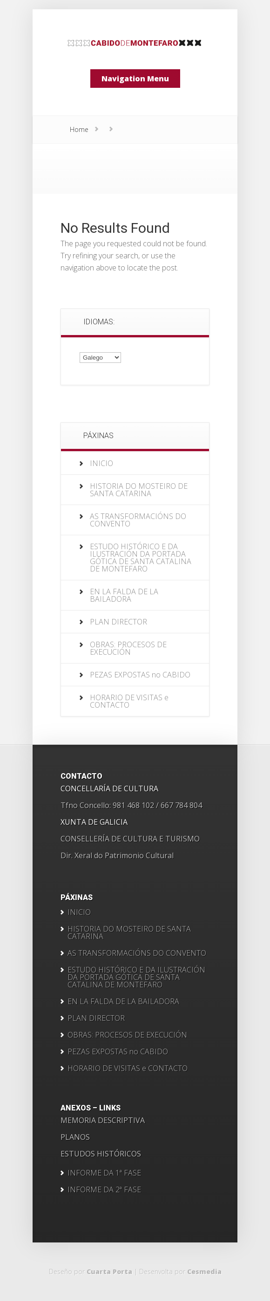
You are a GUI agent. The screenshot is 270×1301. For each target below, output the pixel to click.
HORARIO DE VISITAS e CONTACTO (129, 701)
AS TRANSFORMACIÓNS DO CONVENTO (138, 520)
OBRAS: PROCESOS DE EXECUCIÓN (128, 648)
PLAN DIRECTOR (118, 622)
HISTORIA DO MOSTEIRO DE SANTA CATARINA (139, 490)
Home (79, 129)
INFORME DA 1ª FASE (104, 1173)
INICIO (101, 463)
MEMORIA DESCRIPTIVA (103, 1120)
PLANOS (75, 1137)
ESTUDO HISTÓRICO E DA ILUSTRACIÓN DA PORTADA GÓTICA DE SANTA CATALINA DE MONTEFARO (140, 557)
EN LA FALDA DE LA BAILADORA (124, 595)
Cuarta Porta (109, 1271)
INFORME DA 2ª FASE (104, 1189)
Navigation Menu (135, 78)
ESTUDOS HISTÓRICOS (101, 1154)
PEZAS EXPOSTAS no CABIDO (140, 675)
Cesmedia (204, 1271)
